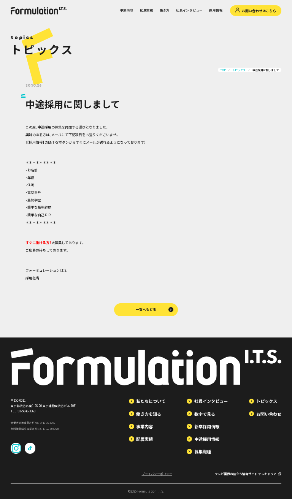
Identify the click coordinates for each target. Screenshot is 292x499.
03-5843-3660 (26, 411)
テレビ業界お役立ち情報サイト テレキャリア (248, 474)
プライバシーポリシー (157, 474)
